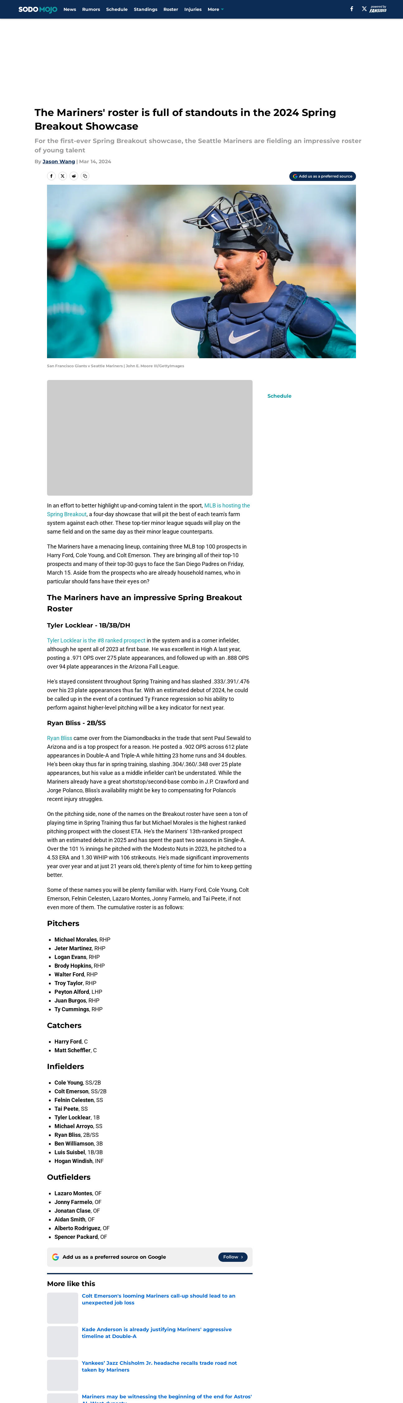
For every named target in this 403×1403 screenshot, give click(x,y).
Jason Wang (59, 161)
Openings (125, 1346)
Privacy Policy (214, 1357)
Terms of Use (272, 1357)
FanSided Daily (66, 1357)
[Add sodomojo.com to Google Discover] (322, 176)
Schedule (117, 9)
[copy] (85, 176)
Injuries (193, 9)
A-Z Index (209, 1369)
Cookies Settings (277, 1369)
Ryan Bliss (59, 738)
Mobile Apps (338, 1346)
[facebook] (351, 8)
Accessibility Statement (143, 1369)
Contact (207, 1346)
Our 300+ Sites (274, 1346)
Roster (171, 9)
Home (54, 1302)
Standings (145, 9)
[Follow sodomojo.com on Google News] (233, 1257)
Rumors (91, 9)
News (70, 9)
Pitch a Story (129, 1357)
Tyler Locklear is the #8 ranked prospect (96, 640)
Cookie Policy (339, 1357)
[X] (364, 8)
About (55, 1346)
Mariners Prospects (89, 1302)
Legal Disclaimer (68, 1369)
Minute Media (39, 1385)
